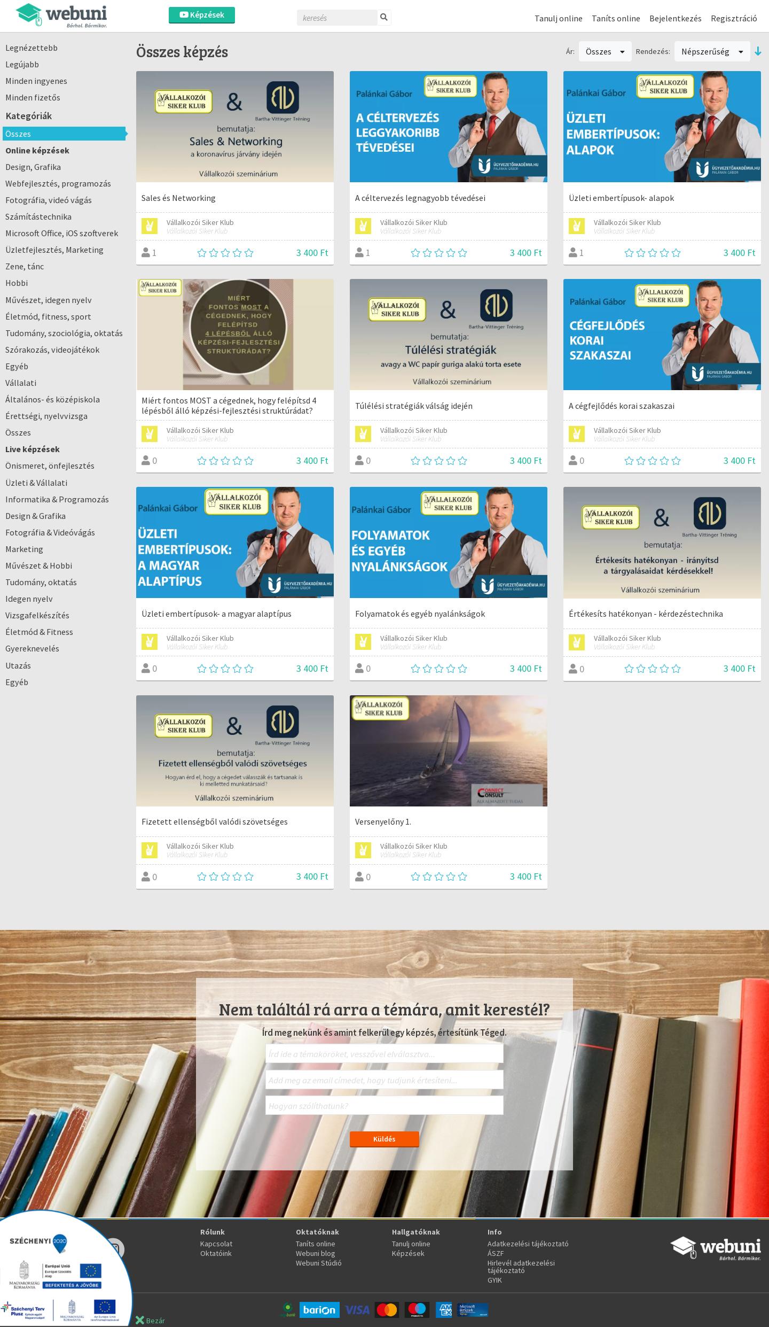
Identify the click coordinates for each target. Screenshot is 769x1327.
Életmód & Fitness (39, 631)
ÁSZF (496, 1253)
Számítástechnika (38, 216)
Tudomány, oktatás (41, 582)
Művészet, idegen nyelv (48, 299)
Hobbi (16, 282)
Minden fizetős (32, 97)
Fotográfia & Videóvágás (50, 532)
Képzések (201, 15)
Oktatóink (216, 1253)
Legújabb (22, 64)
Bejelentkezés (675, 18)
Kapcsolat (216, 1243)
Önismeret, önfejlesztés (50, 465)
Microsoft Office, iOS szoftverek (61, 233)
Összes (18, 133)
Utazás (18, 665)
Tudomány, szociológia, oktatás (64, 333)
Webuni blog (315, 1253)
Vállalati (20, 382)
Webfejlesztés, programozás (58, 183)
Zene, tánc (24, 266)
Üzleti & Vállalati (36, 482)
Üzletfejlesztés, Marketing (54, 249)
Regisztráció (734, 18)
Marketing (24, 549)
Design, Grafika (33, 166)
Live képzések (32, 449)
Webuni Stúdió (319, 1263)
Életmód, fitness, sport (48, 316)
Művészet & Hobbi (38, 565)
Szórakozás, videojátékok (52, 349)
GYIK (495, 1280)
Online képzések (37, 150)
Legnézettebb (31, 47)
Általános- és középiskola (52, 399)
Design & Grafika (35, 515)
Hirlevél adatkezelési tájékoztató (521, 1266)
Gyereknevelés (32, 648)
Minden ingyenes (36, 80)
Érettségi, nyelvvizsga (46, 415)
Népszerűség (712, 51)
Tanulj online (559, 18)
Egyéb (16, 366)
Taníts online (616, 18)
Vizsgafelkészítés (37, 615)
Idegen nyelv (29, 598)
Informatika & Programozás (57, 499)
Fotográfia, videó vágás (48, 200)
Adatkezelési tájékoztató (528, 1243)
